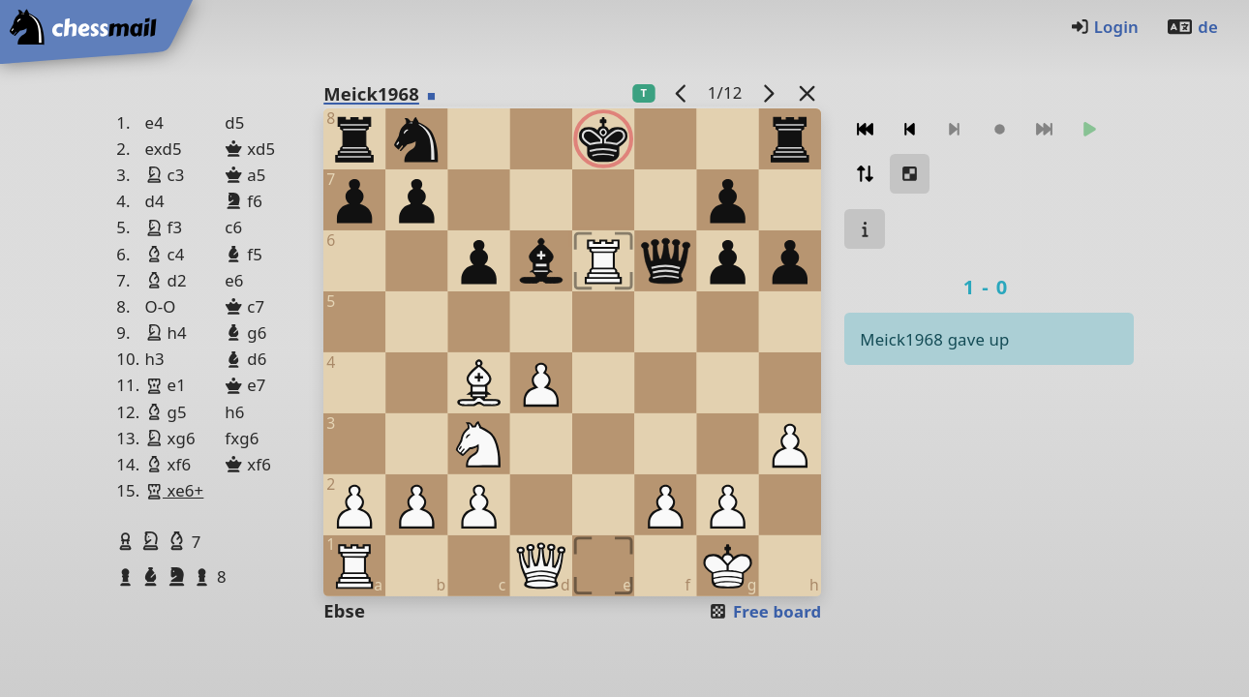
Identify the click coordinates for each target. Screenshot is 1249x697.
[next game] (767, 92)
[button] (127, 541)
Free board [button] (764, 611)
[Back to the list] (807, 92)
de (1192, 26)
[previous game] (681, 92)
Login (1104, 26)
